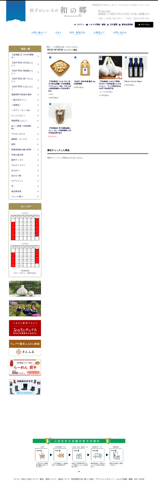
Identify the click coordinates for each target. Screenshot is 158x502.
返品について (63, 479)
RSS (136, 479)
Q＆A (58, 32)
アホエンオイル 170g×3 (133, 81)
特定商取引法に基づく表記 (82, 479)
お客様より (99, 32)
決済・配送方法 (77, 32)
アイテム (143, 24)
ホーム (16, 479)
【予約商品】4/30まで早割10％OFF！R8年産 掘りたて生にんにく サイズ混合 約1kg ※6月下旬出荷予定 (110, 85)
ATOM (141, 479)
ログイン (80, 24)
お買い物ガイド (39, 32)
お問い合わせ (120, 32)
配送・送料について (48, 479)
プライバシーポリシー (104, 479)
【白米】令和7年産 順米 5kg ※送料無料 (85, 83)
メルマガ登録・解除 (97, 24)
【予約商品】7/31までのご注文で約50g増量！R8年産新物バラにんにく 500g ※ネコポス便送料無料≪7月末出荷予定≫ (59, 86)
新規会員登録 (127, 24)
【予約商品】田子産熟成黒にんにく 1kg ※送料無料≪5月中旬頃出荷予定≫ (59, 130)
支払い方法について (29, 479)
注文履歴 (113, 24)
